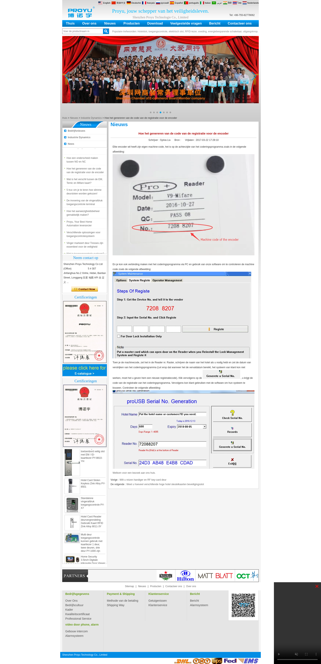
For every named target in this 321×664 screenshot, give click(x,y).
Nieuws (110, 23)
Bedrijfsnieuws (76, 130)
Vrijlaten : (190, 140)
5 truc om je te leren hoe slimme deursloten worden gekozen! (84, 192)
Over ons (89, 23)
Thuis (70, 23)
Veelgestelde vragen (186, 23)
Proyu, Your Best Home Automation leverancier (79, 224)
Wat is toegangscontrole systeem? (85, 148)
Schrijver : (154, 140)
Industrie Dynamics (91, 118)
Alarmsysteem (199, 605)
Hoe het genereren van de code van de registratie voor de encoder (85, 171)
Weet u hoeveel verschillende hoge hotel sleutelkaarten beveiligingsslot (165, 484)
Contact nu (84, 289)
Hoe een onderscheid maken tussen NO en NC (82, 160)
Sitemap (129, 586)
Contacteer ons (240, 23)
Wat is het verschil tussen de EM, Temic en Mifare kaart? (85, 182)
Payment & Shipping (121, 594)
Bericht (214, 23)
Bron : (178, 140)
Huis (64, 118)
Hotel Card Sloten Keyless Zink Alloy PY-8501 (93, 484)
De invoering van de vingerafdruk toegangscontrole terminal (85, 203)
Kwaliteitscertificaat (77, 614)
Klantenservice (158, 594)
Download (155, 23)
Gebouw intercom (76, 631)
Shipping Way (115, 605)
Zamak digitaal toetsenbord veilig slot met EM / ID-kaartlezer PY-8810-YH (93, 455)
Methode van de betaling (122, 600)
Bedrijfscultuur (74, 605)
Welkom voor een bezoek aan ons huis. (134, 472)
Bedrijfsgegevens (77, 594)
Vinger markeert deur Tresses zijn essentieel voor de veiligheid (85, 245)
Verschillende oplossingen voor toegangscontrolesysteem (83, 235)
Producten (131, 23)
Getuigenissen (157, 600)
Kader (69, 609)
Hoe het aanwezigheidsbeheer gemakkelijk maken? (83, 214)
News (71, 143)
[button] (150, 112)
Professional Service (78, 618)
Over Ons (71, 600)
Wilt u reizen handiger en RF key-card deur (143, 479)
